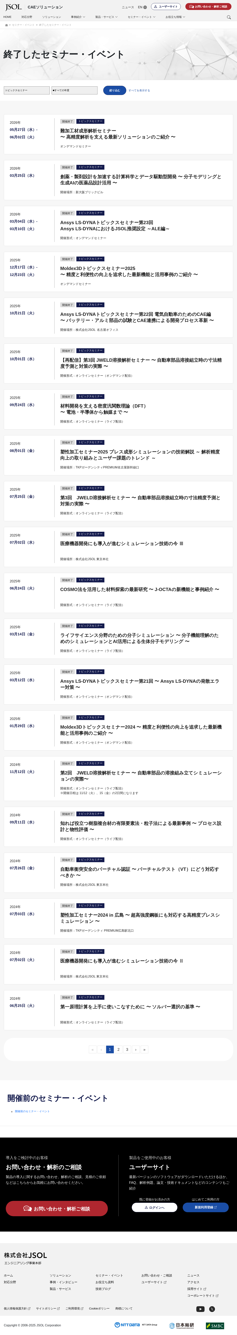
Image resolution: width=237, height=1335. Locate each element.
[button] (213, 17)
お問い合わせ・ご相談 (156, 1275)
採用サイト (196, 1288)
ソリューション (51, 16)
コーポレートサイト (202, 1295)
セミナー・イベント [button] (142, 17)
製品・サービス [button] (106, 17)
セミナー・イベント (109, 1275)
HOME (7, 16)
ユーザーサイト (153, 1282)
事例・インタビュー (63, 1282)
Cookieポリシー (99, 1308)
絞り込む (114, 90)
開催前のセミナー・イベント (32, 1111)
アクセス (193, 1282)
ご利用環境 (74, 1308)
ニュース (128, 7)
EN (142, 7)
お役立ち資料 (105, 1282)
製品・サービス (60, 1288)
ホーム (8, 1275)
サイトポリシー (48, 1308)
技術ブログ (103, 1288)
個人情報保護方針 (17, 1308)
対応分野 (26, 16)
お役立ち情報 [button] (175, 17)
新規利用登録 (206, 1207)
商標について (124, 1308)
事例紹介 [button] (78, 17)
